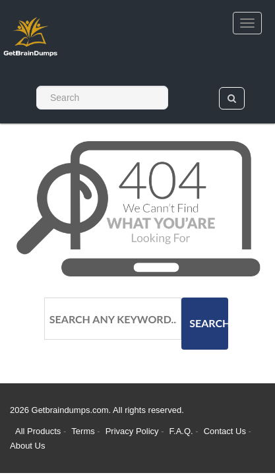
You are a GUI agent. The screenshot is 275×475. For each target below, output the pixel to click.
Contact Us (226, 431)
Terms (82, 431)
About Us (27, 446)
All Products (38, 431)
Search (208, 323)
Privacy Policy (134, 431)
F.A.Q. (182, 431)
